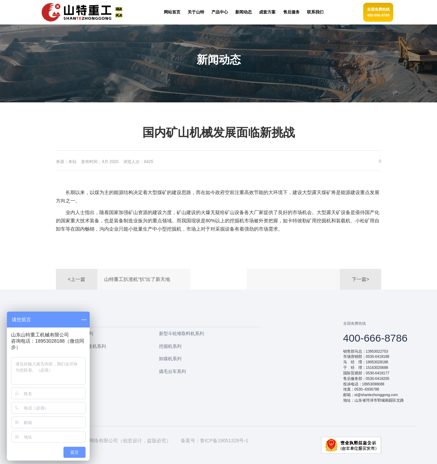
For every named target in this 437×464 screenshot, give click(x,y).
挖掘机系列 (170, 346)
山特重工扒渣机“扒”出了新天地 (137, 279)
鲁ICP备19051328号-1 (224, 440)
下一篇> (360, 279)
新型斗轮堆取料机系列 (181, 333)
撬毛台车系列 (172, 371)
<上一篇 (76, 279)
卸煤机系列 (170, 358)
